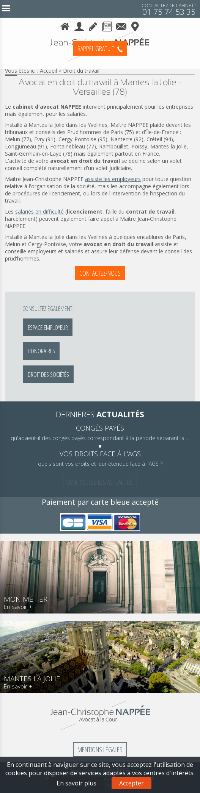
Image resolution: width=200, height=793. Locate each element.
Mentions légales (100, 749)
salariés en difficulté (39, 211)
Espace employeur (48, 327)
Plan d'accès (135, 25)
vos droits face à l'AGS (100, 453)
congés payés (100, 427)
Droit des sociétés (48, 374)
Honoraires (93, 25)
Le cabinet (79, 25)
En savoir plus (76, 783)
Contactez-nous (100, 273)
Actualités (107, 25)
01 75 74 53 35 (169, 8)
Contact (121, 25)
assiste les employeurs (113, 179)
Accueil (65, 25)
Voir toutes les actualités (100, 482)
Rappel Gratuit (100, 48)
